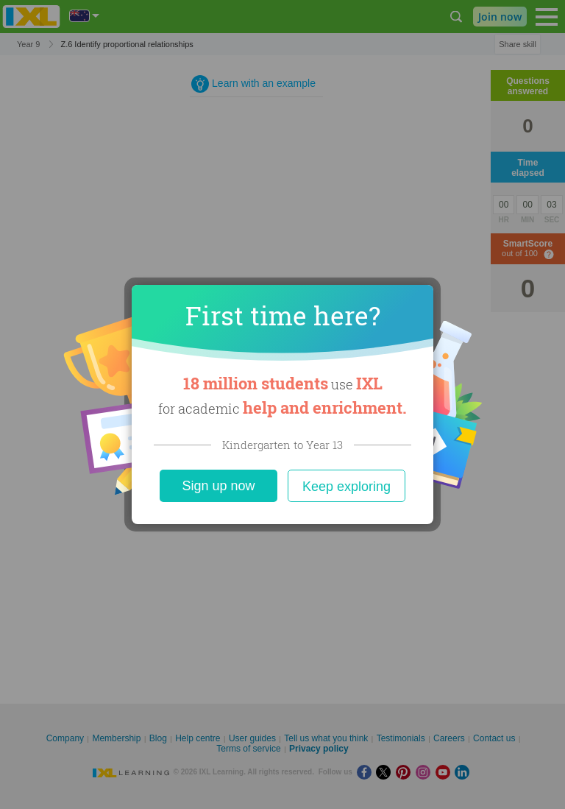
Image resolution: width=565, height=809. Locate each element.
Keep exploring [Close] (346, 486)
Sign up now (218, 485)
